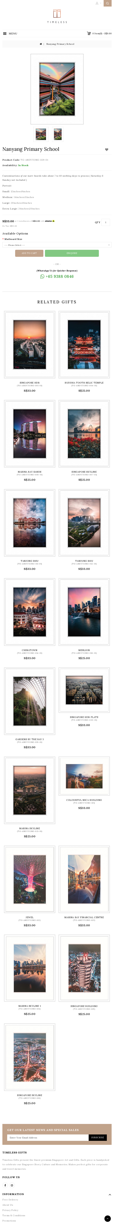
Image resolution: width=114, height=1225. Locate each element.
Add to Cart (43, 253)
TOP (107, 1218)
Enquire (72, 253)
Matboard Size (13, 239)
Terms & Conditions (13, 1215)
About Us (7, 1204)
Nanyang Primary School (60, 44)
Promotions (9, 1220)
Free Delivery (10, 1199)
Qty (97, 222)
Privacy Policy (10, 1210)
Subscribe (97, 1137)
